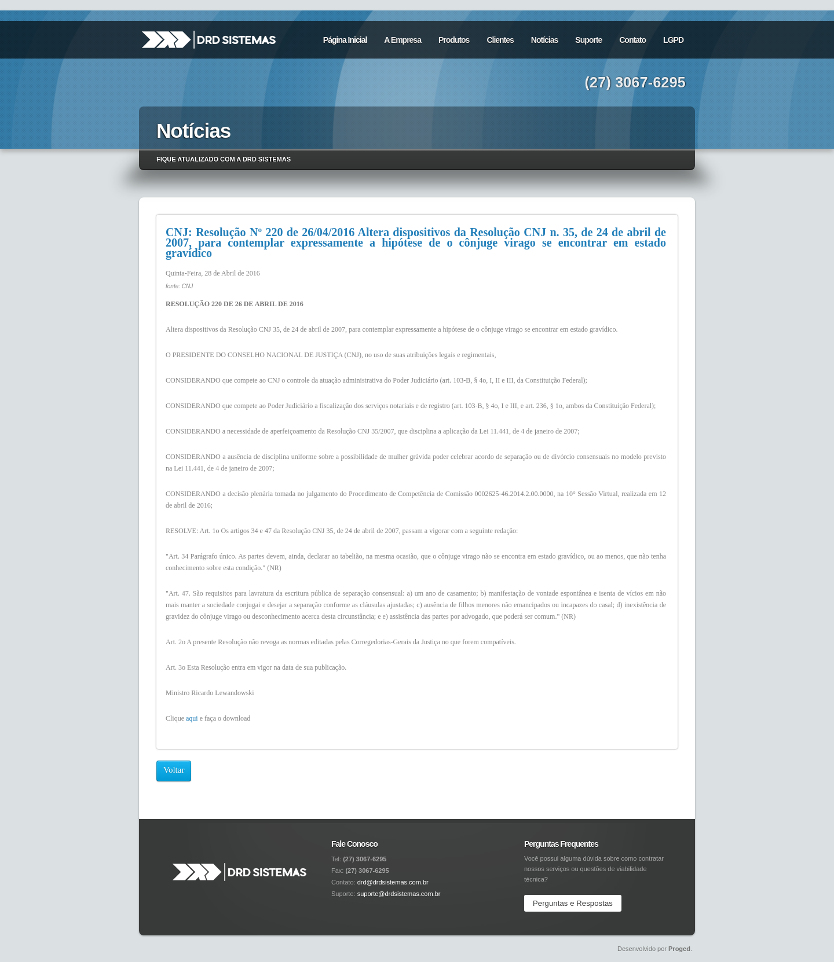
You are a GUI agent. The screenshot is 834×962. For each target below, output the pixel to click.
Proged (679, 948)
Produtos (453, 40)
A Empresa (402, 40)
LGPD (673, 40)
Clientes (500, 40)
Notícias (544, 40)
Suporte (588, 40)
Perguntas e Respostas (573, 903)
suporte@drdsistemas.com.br (399, 893)
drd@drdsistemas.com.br (393, 882)
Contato (632, 40)
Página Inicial (345, 40)
